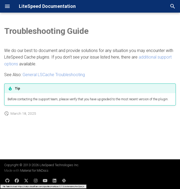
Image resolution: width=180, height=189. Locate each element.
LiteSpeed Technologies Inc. (59, 165)
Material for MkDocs (34, 170)
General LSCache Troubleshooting (54, 74)
